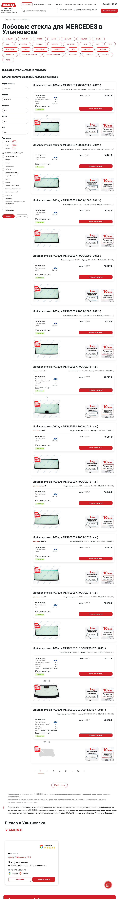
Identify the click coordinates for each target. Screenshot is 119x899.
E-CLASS (39, 44)
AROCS (39, 39)
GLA (85, 44)
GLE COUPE (40, 49)
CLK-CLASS (23, 44)
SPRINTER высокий (30, 55)
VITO (8, 60)
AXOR (54, 39)
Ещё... (59, 785)
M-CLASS (87, 49)
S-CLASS (103, 49)
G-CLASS (55, 44)
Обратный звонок (109, 11)
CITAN (98, 39)
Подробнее (20, 879)
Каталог (29, 4)
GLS (73, 49)
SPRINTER (10, 55)
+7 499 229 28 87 (109, 4)
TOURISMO (73, 55)
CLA (7, 44)
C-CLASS (84, 39)
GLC (110, 44)
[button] (15, 829)
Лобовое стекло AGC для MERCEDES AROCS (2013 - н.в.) (65, 366)
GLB (97, 44)
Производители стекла (84, 4)
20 (78, 771)
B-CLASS (68, 39)
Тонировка (58, 4)
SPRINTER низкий (53, 55)
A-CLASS (9, 39)
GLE (25, 49)
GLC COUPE (10, 49)
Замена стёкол (39, 4)
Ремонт (49, 4)
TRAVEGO (89, 55)
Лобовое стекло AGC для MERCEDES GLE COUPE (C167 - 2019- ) (69, 648)
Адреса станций (70, 4)
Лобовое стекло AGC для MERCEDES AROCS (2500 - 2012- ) (67, 85)
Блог (95, 4)
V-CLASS (106, 55)
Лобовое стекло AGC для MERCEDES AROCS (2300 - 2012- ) (67, 256)
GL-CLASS (70, 44)
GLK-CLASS (58, 49)
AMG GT (25, 39)
